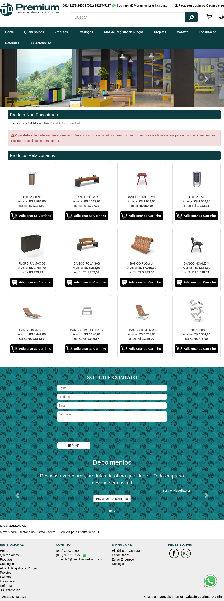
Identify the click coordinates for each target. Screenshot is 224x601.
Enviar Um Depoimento (112, 498)
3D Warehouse (40, 43)
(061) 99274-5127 (99, 5)
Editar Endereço (123, 559)
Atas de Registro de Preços (124, 32)
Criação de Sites (198, 596)
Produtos (61, 32)
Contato (182, 32)
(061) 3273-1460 (73, 5)
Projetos (160, 32)
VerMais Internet (171, 596)
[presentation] (90, 432)
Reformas (12, 43)
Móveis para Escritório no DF (80, 532)
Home (9, 32)
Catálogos (86, 32)
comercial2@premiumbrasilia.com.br (79, 559)
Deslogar (118, 564)
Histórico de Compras (127, 550)
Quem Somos (34, 32)
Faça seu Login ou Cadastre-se (199, 5)
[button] (17, 78)
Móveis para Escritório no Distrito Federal (28, 532)
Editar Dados (121, 555)
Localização (207, 32)
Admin (217, 596)
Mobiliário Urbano (40, 123)
